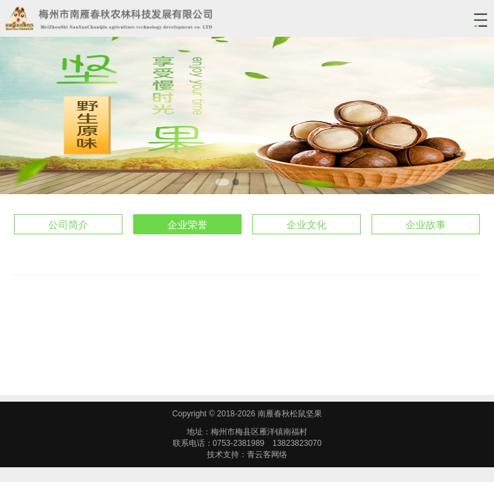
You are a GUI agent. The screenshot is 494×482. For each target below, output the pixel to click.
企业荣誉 (187, 224)
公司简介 (68, 224)
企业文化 (306, 224)
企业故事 (426, 224)
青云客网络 (267, 454)
